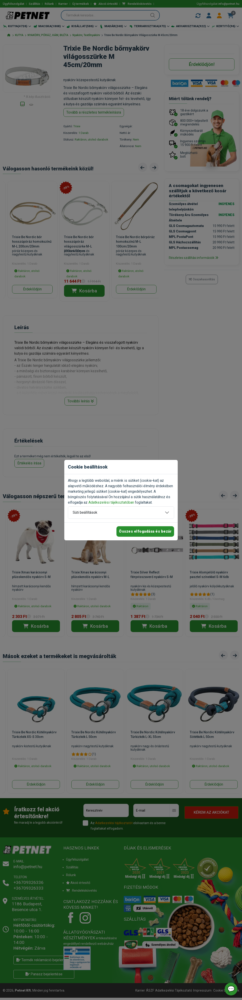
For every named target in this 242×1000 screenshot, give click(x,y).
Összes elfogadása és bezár (145, 531)
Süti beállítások (85, 512)
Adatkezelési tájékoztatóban (111, 502)
